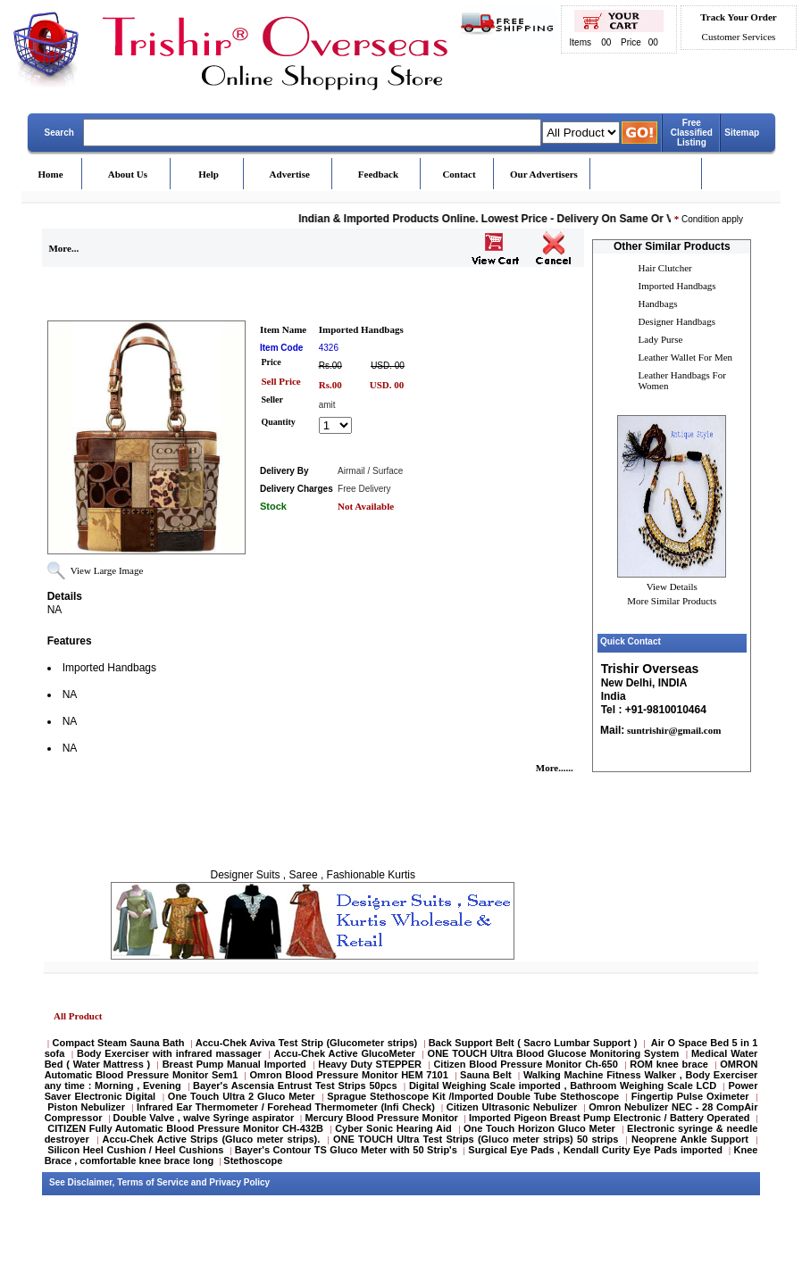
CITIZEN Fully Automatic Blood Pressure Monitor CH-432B (185, 1128)
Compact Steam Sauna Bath (119, 1042)
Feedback (378, 174)
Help (208, 174)
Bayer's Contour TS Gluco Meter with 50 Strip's (346, 1149)
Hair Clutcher (665, 267)
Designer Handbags (677, 321)
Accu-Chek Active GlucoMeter (346, 1053)
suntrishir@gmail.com (672, 730)
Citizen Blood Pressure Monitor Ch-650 (525, 1064)
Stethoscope (252, 1160)
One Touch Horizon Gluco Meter (541, 1128)
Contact (458, 174)
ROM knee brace (669, 1064)
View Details (672, 586)
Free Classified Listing (692, 132)
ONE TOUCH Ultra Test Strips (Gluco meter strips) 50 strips (475, 1139)
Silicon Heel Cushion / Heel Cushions (135, 1149)
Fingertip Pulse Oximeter (690, 1096)
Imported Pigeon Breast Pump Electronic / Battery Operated (611, 1117)
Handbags (658, 303)
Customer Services (739, 36)
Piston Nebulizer (86, 1107)
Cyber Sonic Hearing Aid (393, 1128)
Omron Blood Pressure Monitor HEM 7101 (349, 1074)
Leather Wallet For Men (686, 357)
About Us (127, 174)
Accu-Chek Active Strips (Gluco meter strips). (211, 1139)
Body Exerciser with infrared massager (169, 1053)
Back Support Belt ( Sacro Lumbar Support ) (533, 1042)
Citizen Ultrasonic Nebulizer (512, 1107)
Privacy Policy (239, 1182)
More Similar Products (671, 600)
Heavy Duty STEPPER (370, 1064)
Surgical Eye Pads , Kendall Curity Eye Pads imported (595, 1149)
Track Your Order (738, 17)
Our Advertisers (544, 174)
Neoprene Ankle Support (689, 1139)
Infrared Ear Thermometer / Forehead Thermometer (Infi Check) (286, 1107)
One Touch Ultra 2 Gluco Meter (241, 1096)
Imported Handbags (677, 285)
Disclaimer (90, 1182)
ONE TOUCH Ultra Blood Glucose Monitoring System (554, 1053)
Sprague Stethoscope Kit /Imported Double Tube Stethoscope (473, 1096)
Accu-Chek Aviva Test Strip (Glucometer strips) (306, 1042)
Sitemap (741, 132)
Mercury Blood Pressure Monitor (381, 1117)
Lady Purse (661, 339)
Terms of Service (152, 1182)
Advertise (290, 174)
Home (50, 174)
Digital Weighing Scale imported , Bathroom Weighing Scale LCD (562, 1085)
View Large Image (107, 570)
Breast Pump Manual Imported (234, 1064)
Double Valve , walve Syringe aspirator (204, 1117)
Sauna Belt (487, 1074)
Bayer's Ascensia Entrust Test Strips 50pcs (295, 1085)
